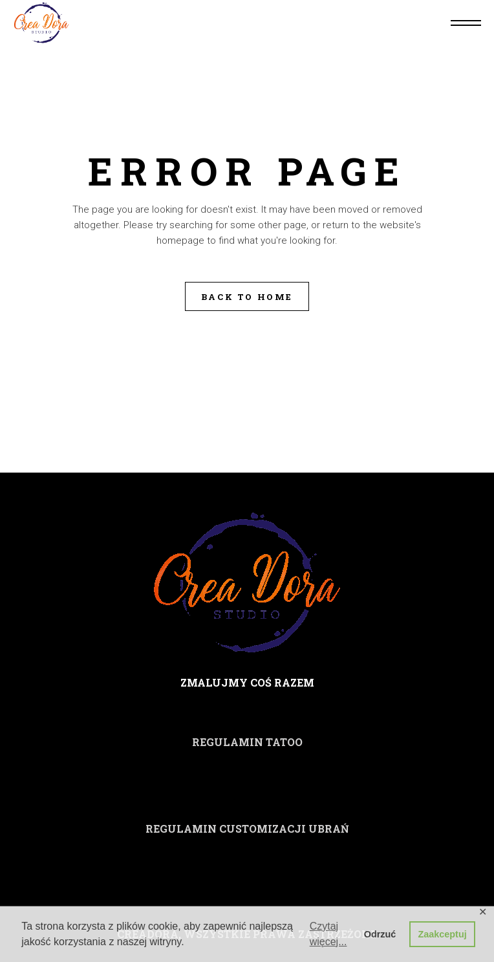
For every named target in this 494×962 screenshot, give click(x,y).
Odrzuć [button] (380, 934)
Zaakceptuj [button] (442, 934)
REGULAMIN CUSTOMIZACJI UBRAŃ (247, 828)
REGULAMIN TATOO (247, 742)
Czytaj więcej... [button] (328, 934)
